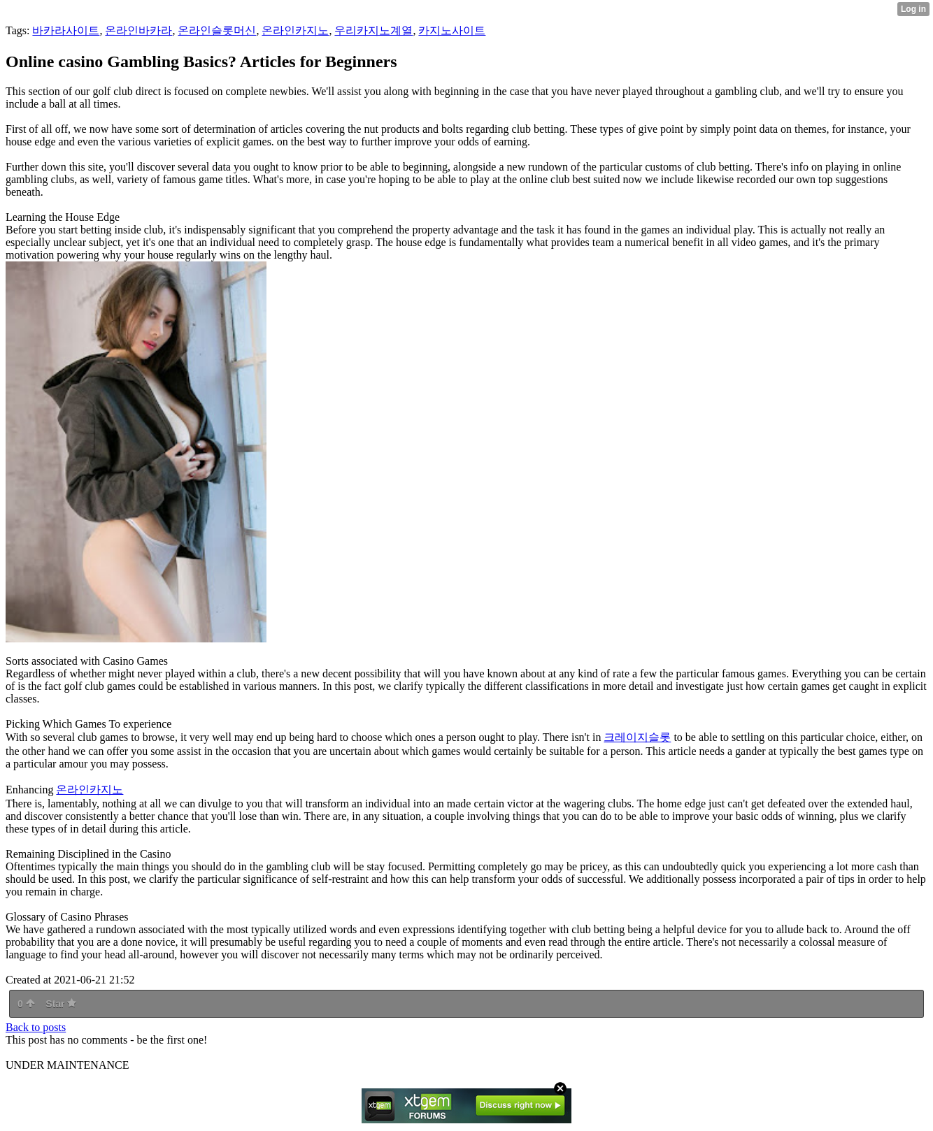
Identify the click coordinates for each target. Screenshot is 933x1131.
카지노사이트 (451, 30)
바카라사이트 (65, 30)
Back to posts (36, 1027)
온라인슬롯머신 (217, 30)
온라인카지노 (295, 30)
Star (60, 1003)
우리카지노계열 (373, 30)
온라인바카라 (138, 30)
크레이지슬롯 (637, 737)
